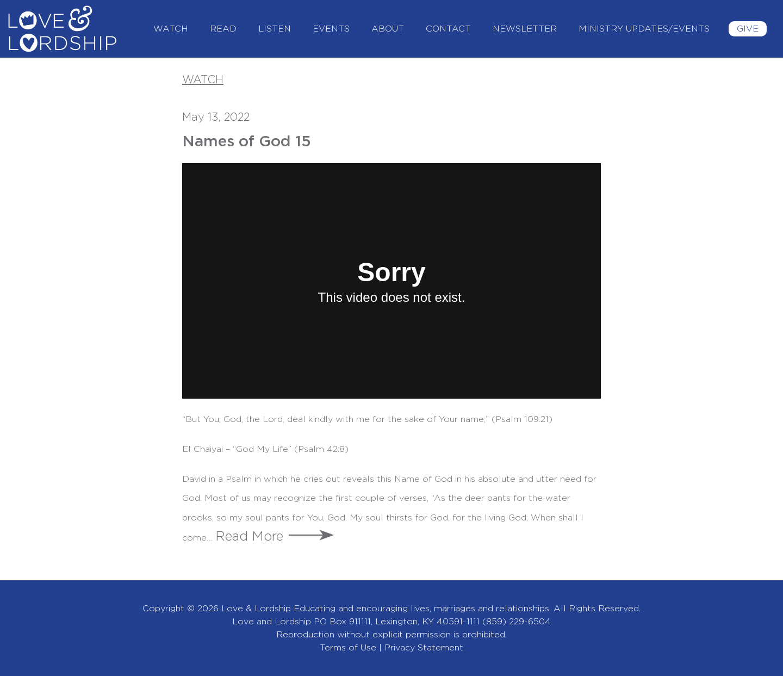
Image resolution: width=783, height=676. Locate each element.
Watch (170, 28)
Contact (448, 28)
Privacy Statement (423, 647)
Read (223, 28)
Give (748, 28)
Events (331, 28)
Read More (249, 536)
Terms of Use (348, 647)
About (387, 28)
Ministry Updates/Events (644, 28)
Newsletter (525, 28)
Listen (274, 28)
